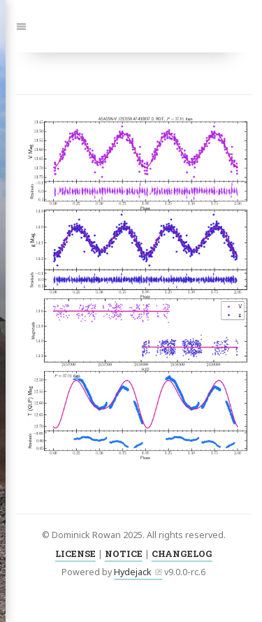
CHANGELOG (182, 553)
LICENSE (75, 553)
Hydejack (133, 572)
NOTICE (124, 553)
